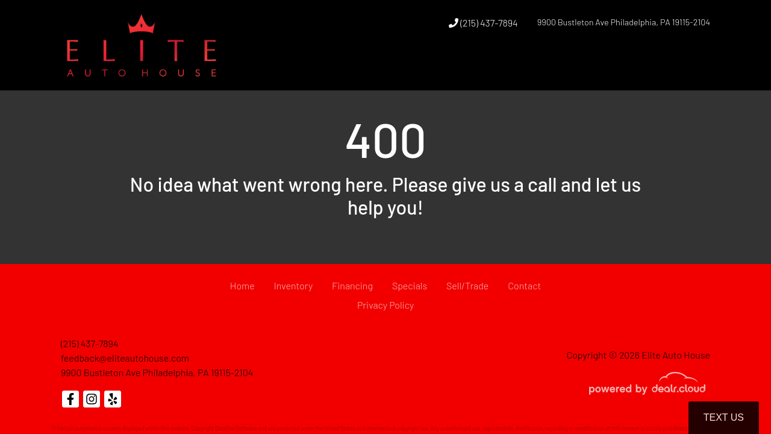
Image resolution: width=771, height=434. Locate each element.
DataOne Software (236, 428)
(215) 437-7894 (483, 22)
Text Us (724, 417)
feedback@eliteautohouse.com (125, 357)
